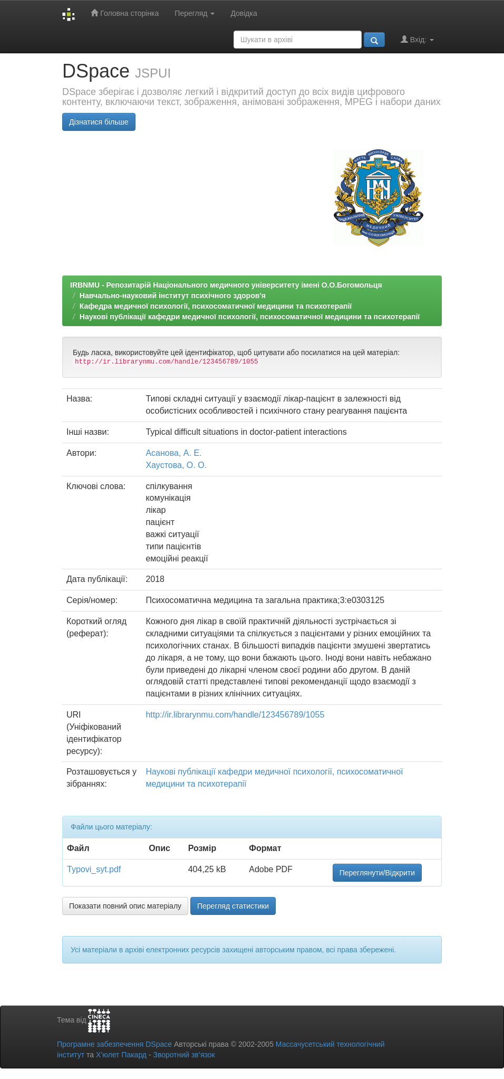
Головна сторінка (125, 12)
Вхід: (417, 39)
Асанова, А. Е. (173, 452)
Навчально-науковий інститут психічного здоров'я (173, 295)
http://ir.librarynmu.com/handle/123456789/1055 (235, 714)
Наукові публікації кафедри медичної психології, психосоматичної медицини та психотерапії (250, 316)
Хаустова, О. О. (176, 465)
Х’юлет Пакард (121, 1055)
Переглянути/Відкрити (377, 872)
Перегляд (195, 13)
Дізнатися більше (99, 122)
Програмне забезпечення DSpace (114, 1044)
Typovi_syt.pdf (94, 869)
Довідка (243, 13)
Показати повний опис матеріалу (125, 906)
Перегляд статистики (233, 906)
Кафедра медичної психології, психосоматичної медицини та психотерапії (216, 306)
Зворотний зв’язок (184, 1055)
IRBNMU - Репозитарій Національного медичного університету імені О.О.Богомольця (226, 285)
